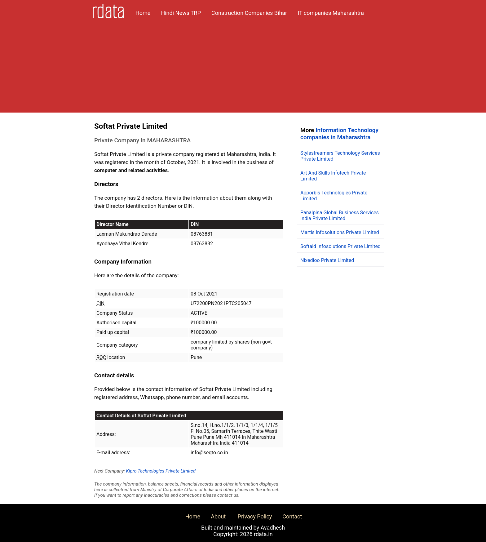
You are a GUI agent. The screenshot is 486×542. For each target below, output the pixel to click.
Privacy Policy (255, 516)
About (218, 516)
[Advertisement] (243, 69)
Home (142, 13)
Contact (292, 516)
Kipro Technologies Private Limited (161, 471)
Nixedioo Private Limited (327, 260)
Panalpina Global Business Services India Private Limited (339, 215)
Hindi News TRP (181, 13)
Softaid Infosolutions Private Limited (340, 246)
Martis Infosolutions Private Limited (339, 232)
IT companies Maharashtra (331, 13)
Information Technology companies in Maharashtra (339, 134)
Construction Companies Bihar (249, 13)
